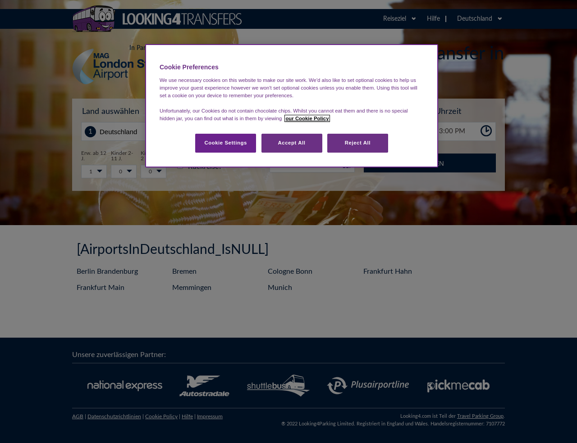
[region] (291, 105)
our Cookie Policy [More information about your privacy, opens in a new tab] (307, 118)
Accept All (292, 142)
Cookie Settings (225, 142)
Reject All (358, 142)
